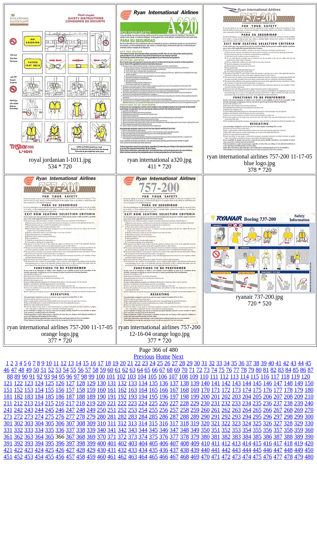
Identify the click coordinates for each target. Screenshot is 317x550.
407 (174, 443)
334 (39, 430)
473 (236, 457)
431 (112, 450)
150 (309, 383)
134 (143, 383)
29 (189, 363)
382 (226, 436)
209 (298, 396)
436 (163, 450)
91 (32, 376)
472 (226, 457)
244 (39, 410)
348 (184, 430)
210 (309, 396)
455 (49, 457)
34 (227, 363)
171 (215, 390)
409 (195, 443)
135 (153, 383)
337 (70, 430)
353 (236, 430)
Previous (143, 356)
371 (112, 436)
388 (288, 436)
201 (215, 396)
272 (18, 416)
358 (288, 430)
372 (122, 436)
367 (70, 436)
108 (183, 376)
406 (163, 443)
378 (184, 436)
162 (122, 390)
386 (267, 436)
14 (78, 363)
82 (274, 370)
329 (298, 423)
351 (215, 430)
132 (122, 383)
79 (251, 370)
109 (193, 376)
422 (18, 450)
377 (174, 436)
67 (162, 370)
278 (80, 416)
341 (112, 430)
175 (257, 390)
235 (256, 403)
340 (101, 430)
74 (214, 370)
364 (39, 436)
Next (178, 356)
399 (91, 443)
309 (91, 423)
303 (28, 423)
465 (153, 457)
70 (185, 370)
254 (143, 410)
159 (91, 390)
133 (132, 383)
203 (236, 396)
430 (101, 450)
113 (234, 376)
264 (246, 410)
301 (8, 423)
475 (257, 457)
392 (18, 443)
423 (28, 450)
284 (143, 416)
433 (132, 450)
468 (184, 457)
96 (69, 376)
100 (100, 376)
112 (224, 376)
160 (101, 390)
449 (298, 450)
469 (195, 457)
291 (215, 416)
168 (184, 390)
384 (246, 436)
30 (197, 363)
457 (70, 457)
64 (140, 370)
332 (18, 430)
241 (8, 410)
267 (278, 410)
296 (267, 416)
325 (256, 423)
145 (257, 383)
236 (267, 403)
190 (101, 396)
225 (153, 403)
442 (226, 450)
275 (49, 416)
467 (174, 457)
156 (60, 390)
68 (170, 370)
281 (112, 416)
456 (60, 457)
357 (278, 430)
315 (153, 423)
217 (70, 403)
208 (288, 396)
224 (142, 403)
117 (275, 376)
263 (236, 410)
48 (21, 370)
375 (153, 436)
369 (91, 436)
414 (246, 443)
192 (122, 396)
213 (28, 403)
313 (132, 423)
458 (80, 457)
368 (80, 436)
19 (115, 363)
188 (80, 396)
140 (205, 383)
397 (70, 443)
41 (278, 363)
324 (246, 423)
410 (205, 443)
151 (8, 390)
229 (194, 403)
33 (219, 363)
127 (70, 383)
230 (205, 403)
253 (132, 410)
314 (142, 423)
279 (91, 416)
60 (110, 370)
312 (122, 423)
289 (195, 416)
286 (163, 416)
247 (70, 410)
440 (205, 450)
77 (237, 370)
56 (81, 370)
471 (215, 457)
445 (257, 450)
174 (246, 390)
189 (91, 396)
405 (153, 443)
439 (195, 450)
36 (241, 363)
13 (71, 363)
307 (70, 423)
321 (215, 423)
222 (122, 403)
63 (133, 370)
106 (162, 376)
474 (246, 457)
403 (132, 443)
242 (18, 410)
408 (184, 443)
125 (49, 383)
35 (234, 363)
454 (39, 457)
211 (8, 403)
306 (60, 423)
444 (246, 450)
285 (153, 416)
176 (267, 390)
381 (215, 436)
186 (60, 396)
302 (18, 423)
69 (177, 370)
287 (174, 416)
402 (122, 443)
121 (8, 383)
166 (163, 390)
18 (108, 363)
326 (267, 423)
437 (174, 450)
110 (204, 376)
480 (309, 457)
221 (111, 403)
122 (18, 383)
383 (236, 436)
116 (265, 376)
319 (194, 423)
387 (278, 436)
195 (153, 396)
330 (308, 423)
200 (205, 396)
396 (60, 443)
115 (254, 376)
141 (215, 383)
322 (225, 423)
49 (29, 370)
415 (256, 443)
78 (244, 370)
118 (285, 376)
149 (298, 383)
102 (121, 376)
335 (49, 430)
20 (123, 363)
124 (39, 383)
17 (100, 363)
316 (163, 423)
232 (225, 403)
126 (60, 383)
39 (264, 363)
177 (278, 390)
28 (182, 363)
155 (49, 390)
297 (278, 416)
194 (143, 396)
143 (236, 383)
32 (212, 363)
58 (96, 370)
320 (205, 423)
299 (298, 416)
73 (207, 370)
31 (204, 363)
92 (40, 376)
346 (163, 430)
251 (112, 410)
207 (278, 396)
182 (18, 396)
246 (60, 410)
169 (195, 390)
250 (101, 410)
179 (298, 390)
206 (267, 396)
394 (39, 443)
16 (93, 363)
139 (195, 383)
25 (160, 363)
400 (101, 443)
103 (131, 376)
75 (222, 370)
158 (80, 390)
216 (59, 403)
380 (205, 436)
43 (293, 363)
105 (152, 376)
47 (14, 370)
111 (214, 376)
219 (90, 403)
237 (277, 403)
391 (8, 443)
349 (195, 430)
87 (311, 370)
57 (88, 370)
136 (163, 383)
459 (91, 457)
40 (271, 363)
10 (49, 363)
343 (132, 430)
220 (101, 403)
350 (205, 430)
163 (132, 390)
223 (132, 403)
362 (18, 436)
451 (8, 457)
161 (112, 390)
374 (143, 436)
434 (143, 450)
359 (298, 430)
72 (199, 370)
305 (49, 423)
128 (80, 383)
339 (91, 430)
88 (10, 376)
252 (122, 410)
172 (226, 390)
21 (130, 363)
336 (60, 430)
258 (184, 410)
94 (54, 376)
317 (173, 423)
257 (174, 410)
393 (28, 443)
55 (73, 370)
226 (163, 403)
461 (112, 457)
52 (51, 370)
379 (195, 436)
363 (28, 436)
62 (125, 370)
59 (103, 370)
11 (56, 363)
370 (101, 436)
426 (60, 450)
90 (25, 376)
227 (173, 403)
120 (305, 376)
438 (184, 450)
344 (143, 430)
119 (295, 376)
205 (257, 396)
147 (278, 383)
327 (277, 423)
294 (246, 416)
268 (288, 410)
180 (309, 390)
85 (296, 370)
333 (28, 430)
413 (236, 443)
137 (174, 383)
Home (163, 356)
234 (246, 403)
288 (184, 416)
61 (118, 370)
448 (288, 450)
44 (301, 363)
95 (62, 376)
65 (148, 370)
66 (155, 370)
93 (47, 376)
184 (39, 396)
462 (122, 457)
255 (153, 410)
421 (8, 450)
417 (277, 443)
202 (226, 396)
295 (257, 416)
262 (226, 410)
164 (143, 390)
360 (309, 430)
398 (80, 443)
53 (59, 370)
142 (226, 383)
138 (184, 383)
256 (163, 410)
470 (205, 457)
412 (225, 443)
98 (84, 376)
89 (17, 376)
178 (288, 390)
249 (91, 410)
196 (163, 396)
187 (70, 396)
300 (309, 416)
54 (66, 370)
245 (49, 410)
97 (77, 376)
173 (236, 390)
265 (257, 410)
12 (63, 363)
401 (112, 443)
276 (60, 416)
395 (49, 443)
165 (153, 390)
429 (91, 450)
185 (49, 396)
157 (70, 390)
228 (184, 403)
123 (28, 383)
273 (28, 416)
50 (36, 370)
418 (288, 443)
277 (70, 416)
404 (143, 443)
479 (298, 457)
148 (288, 383)
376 (163, 436)
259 (195, 410)
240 (308, 403)
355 (257, 430)
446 (267, 450)
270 (309, 410)
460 (101, 457)
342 (122, 430)
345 (153, 430)
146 (267, 383)
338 (80, 430)
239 (298, 403)
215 (49, 403)
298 (288, 416)
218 (80, 403)
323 (236, 423)
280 (101, 416)
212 (18, 403)
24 (152, 363)
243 (28, 410)
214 (38, 403)
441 (215, 450)
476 (267, 457)
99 (92, 376)
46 (7, 370)
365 (49, 436)
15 (86, 363)
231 (215, 403)
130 (101, 383)
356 (267, 430)
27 (175, 363)
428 (80, 450)
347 (174, 430)
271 (8, 416)
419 (298, 443)
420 (308, 443)
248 (80, 410)
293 (236, 416)
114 (244, 376)
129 (91, 383)
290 (205, 416)
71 (192, 370)
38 (256, 363)
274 (39, 416)
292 (226, 416)
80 (259, 370)
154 (39, 390)
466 (163, 457)
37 (249, 363)
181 (8, 396)
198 (184, 396)
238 (288, 403)
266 (267, 410)
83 (281, 370)
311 (112, 423)
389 (298, 436)
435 (153, 450)
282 (122, 416)
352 (226, 430)
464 (143, 457)
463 (132, 457)
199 (195, 396)
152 (18, 390)
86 (303, 370)
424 (39, 450)
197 (174, 396)
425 (49, 450)
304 (39, 423)
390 (309, 436)
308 (80, 423)
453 (28, 457)
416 (267, 443)
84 (288, 370)
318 (184, 423)
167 (174, 390)
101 (110, 376)
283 (132, 416)
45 (308, 363)
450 (309, 450)
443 (236, 450)
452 (18, 457)
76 (229, 370)
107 (173, 376)
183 (28, 396)
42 (286, 363)
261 (215, 410)
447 (278, 450)
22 (138, 363)
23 (145, 363)
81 (266, 370)
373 (132, 436)
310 (101, 423)
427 (70, 450)
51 (44, 370)
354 (246, 430)
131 (112, 383)
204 (246, 396)
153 (28, 390)
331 (8, 430)
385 (257, 436)
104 (142, 376)
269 (298, 410)
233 (236, 403)
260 (205, 410)
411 (215, 443)
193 (132, 396)
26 (167, 363)
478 (288, 457)
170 (205, 390)
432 (122, 450)
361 (8, 436)
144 (246, 383)
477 (278, 457)
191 (112, 396)
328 (288, 423)
